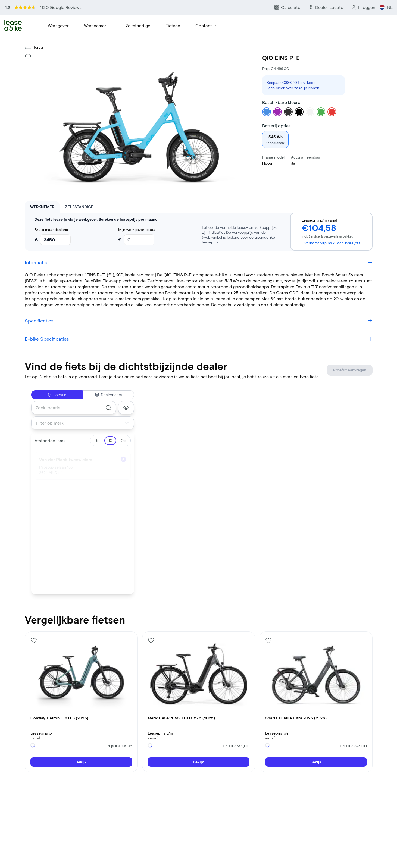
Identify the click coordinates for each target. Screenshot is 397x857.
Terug (34, 49)
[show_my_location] (126, 408)
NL (386, 7)
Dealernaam (108, 395)
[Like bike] (28, 58)
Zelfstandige (138, 26)
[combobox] (73, 408)
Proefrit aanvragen (349, 371)
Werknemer (97, 26)
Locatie (57, 395)
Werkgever (58, 26)
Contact (205, 26)
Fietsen (172, 26)
